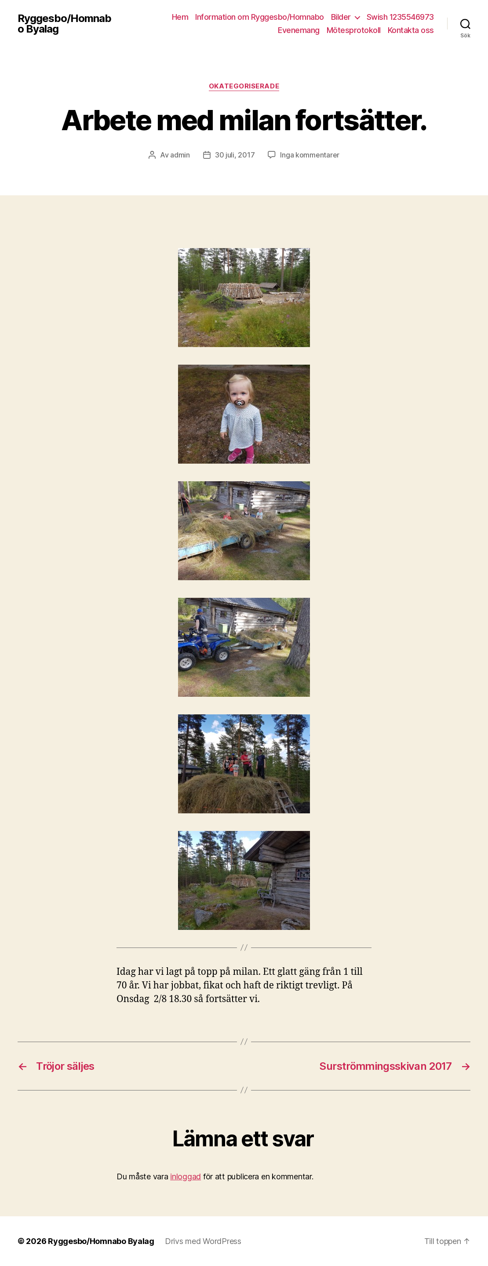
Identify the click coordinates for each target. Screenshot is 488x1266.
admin (180, 154)
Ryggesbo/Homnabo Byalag (64, 23)
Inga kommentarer (309, 154)
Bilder (341, 17)
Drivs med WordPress (203, 1241)
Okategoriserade (244, 86)
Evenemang (299, 30)
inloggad (185, 1176)
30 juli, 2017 (235, 154)
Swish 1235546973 (400, 17)
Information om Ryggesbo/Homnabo (259, 17)
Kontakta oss (411, 30)
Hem (180, 17)
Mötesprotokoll (354, 30)
